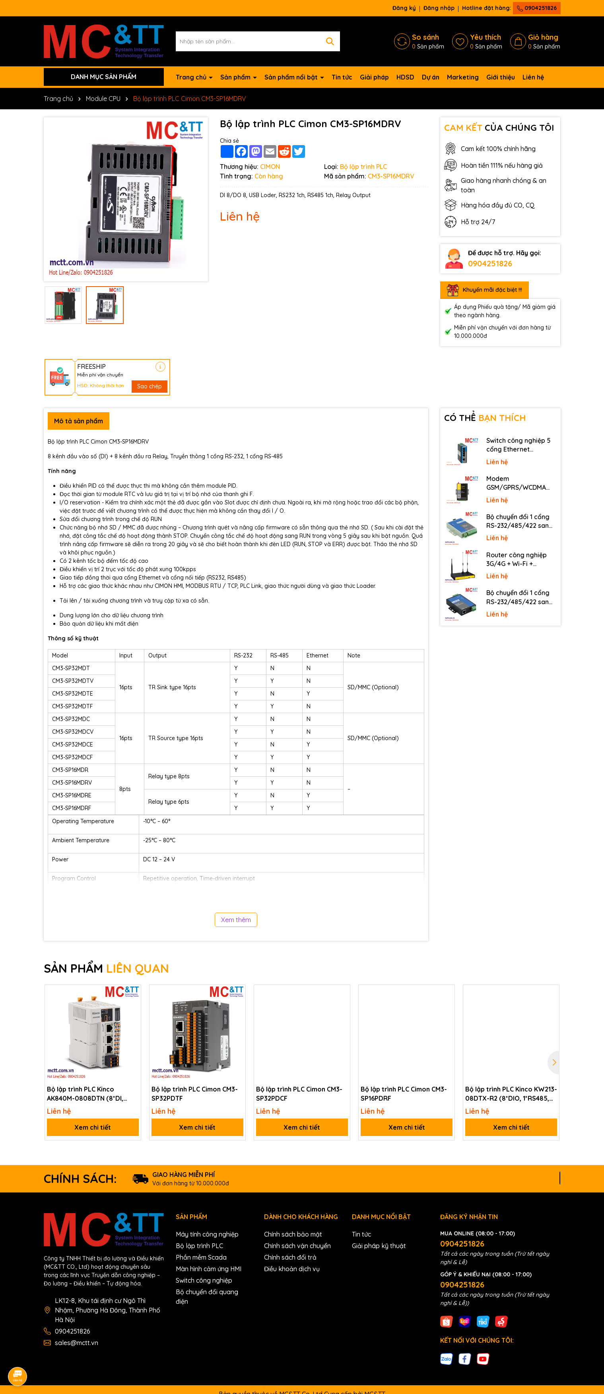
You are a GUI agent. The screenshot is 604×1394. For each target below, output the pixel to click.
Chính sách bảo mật (293, 1234)
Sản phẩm (236, 77)
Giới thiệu (500, 77)
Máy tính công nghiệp (207, 1234)
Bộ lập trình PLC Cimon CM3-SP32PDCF (299, 1093)
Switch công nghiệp (204, 1280)
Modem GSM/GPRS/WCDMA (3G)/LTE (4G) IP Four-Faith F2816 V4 (519, 483)
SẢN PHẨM (106, 968)
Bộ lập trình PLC (199, 1246)
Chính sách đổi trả (290, 1257)
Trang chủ (192, 77)
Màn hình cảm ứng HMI (208, 1269)
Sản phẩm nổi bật (291, 77)
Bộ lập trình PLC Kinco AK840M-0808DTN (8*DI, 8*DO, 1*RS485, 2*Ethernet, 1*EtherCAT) (88, 1094)
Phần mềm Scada (201, 1257)
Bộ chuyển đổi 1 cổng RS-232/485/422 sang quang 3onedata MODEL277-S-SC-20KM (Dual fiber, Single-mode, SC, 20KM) (520, 521)
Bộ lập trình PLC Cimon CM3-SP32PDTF (194, 1093)
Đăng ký (404, 8)
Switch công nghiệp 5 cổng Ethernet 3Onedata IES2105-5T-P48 (520, 445)
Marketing (463, 77)
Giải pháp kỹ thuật (379, 1246)
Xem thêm (236, 920)
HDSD (405, 77)
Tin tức (342, 77)
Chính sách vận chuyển (297, 1246)
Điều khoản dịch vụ (292, 1269)
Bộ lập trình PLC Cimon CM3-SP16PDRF (404, 1093)
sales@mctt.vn (76, 1343)
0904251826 (537, 8)
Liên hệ (533, 77)
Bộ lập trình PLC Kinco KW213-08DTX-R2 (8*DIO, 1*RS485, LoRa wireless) (511, 1094)
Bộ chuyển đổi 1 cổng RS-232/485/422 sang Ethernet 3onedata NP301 (519, 597)
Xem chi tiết (92, 1127)
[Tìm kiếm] (330, 41)
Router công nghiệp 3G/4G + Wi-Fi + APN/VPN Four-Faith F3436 (517, 559)
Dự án (430, 77)
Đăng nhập (438, 8)
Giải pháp (374, 77)
